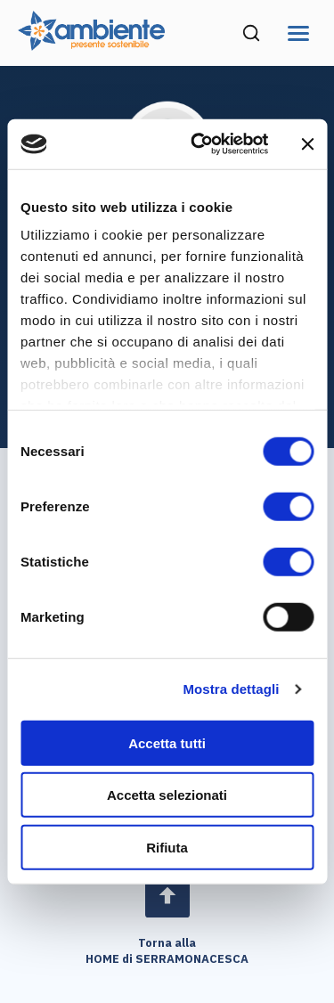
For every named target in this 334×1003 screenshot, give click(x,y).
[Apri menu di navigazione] (298, 33)
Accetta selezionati (167, 795)
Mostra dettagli (231, 689)
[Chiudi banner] (307, 144)
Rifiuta (167, 846)
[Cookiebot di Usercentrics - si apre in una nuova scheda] (199, 144)
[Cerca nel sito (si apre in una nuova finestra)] (251, 33)
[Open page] (167, 895)
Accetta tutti (167, 742)
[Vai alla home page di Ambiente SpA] (91, 45)
